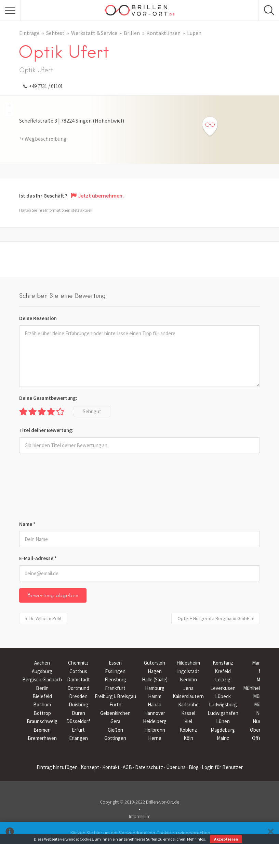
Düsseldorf (78, 721)
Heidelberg (155, 721)
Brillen (132, 32)
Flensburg (115, 679)
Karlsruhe (188, 704)
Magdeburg (223, 730)
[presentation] (47, 488)
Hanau (154, 704)
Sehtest (55, 32)
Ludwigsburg (223, 704)
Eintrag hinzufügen (57, 767)
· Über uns (175, 767)
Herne (154, 738)
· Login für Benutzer (221, 767)
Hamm (154, 696)
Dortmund (78, 688)
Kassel (188, 713)
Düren (78, 713)
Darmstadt (78, 679)
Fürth (115, 704)
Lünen (223, 721)
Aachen (42, 662)
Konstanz (223, 662)
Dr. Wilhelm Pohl (45, 618)
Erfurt (78, 730)
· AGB (126, 767)
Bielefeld (42, 696)
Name (27, 524)
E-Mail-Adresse (38, 558)
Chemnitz (78, 662)
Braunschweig (42, 721)
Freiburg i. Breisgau (115, 696)
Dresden (78, 696)
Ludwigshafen (223, 713)
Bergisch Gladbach (42, 679)
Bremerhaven (42, 738)
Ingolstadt (188, 671)
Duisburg (78, 704)
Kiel (188, 721)
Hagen (155, 671)
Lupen (194, 32)
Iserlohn (188, 679)
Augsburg (42, 671)
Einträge (29, 32)
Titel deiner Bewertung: (46, 430)
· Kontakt (110, 767)
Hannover (154, 713)
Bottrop (42, 713)
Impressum (139, 816)
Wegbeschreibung (46, 138)
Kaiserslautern (188, 696)
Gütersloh (154, 662)
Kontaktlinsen (163, 32)
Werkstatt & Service (94, 32)
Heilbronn (154, 730)
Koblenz (188, 730)
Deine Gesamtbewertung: (48, 398)
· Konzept (89, 767)
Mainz (223, 738)
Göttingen (115, 738)
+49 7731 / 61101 (46, 86)
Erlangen (78, 738)
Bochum (42, 704)
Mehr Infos (196, 839)
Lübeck (223, 696)
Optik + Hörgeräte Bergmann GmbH (213, 618)
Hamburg (154, 688)
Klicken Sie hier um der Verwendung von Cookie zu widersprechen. (140, 833)
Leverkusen (223, 688)
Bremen (42, 730)
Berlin (42, 688)
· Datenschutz (148, 767)
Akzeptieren (226, 839)
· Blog (193, 767)
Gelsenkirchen (115, 713)
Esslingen (115, 671)
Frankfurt (115, 688)
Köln (188, 738)
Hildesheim (188, 662)
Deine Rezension (38, 318)
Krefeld (223, 671)
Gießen (115, 730)
